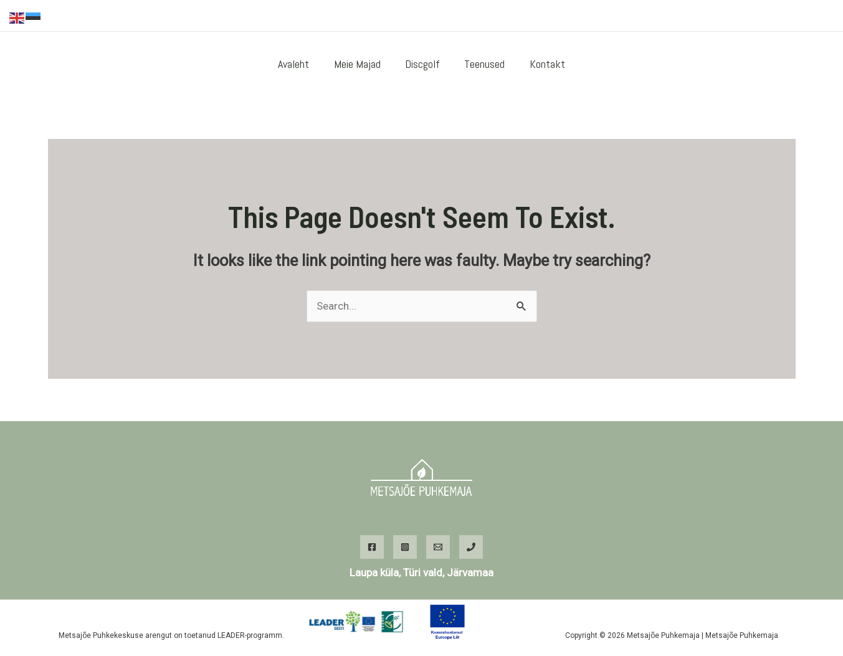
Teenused (482, 64)
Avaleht (297, 64)
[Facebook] (752, 16)
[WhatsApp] (790, 16)
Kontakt (543, 64)
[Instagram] (771, 16)
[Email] (438, 547)
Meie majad (359, 64)
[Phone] (471, 547)
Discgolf (422, 64)
